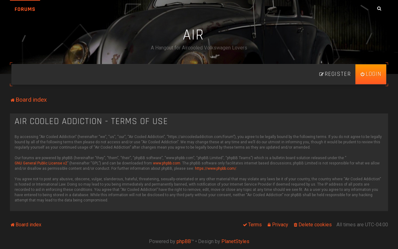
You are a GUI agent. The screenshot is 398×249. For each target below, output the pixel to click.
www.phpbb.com (166, 163)
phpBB (184, 241)
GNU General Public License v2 (41, 163)
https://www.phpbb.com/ (215, 168)
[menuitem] (370, 74)
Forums (25, 9)
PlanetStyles (235, 241)
